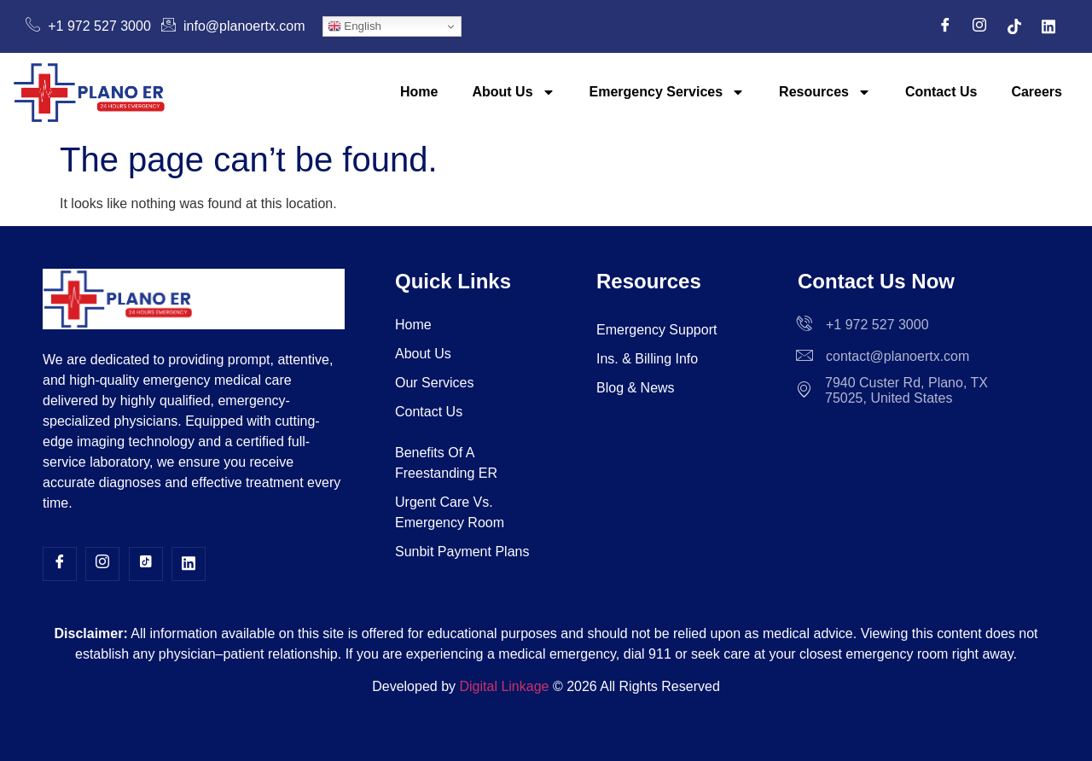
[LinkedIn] (1048, 26)
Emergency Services (668, 92)
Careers (1036, 91)
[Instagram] (979, 26)
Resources (825, 92)
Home (419, 91)
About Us (513, 92)
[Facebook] (945, 26)
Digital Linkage (504, 686)
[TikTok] (1014, 26)
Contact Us (941, 91)
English (354, 26)
